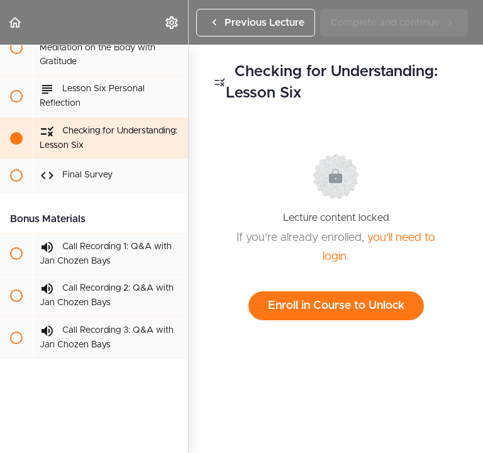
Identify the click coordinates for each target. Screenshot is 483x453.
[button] (15, 22)
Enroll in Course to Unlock (336, 305)
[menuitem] (172, 22)
